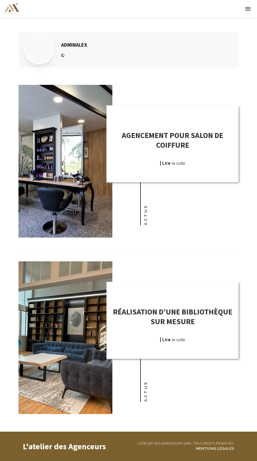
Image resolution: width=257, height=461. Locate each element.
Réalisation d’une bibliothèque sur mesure (172, 317)
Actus (145, 214)
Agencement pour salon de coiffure (172, 140)
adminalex (74, 44)
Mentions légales (215, 449)
